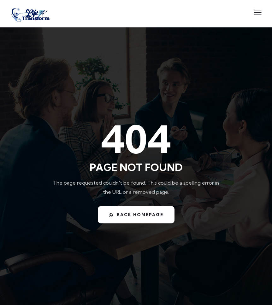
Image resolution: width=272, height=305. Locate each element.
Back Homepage (136, 214)
